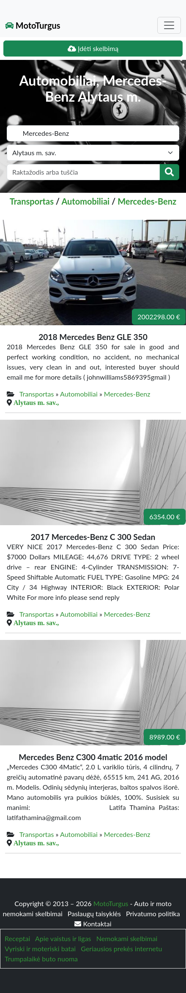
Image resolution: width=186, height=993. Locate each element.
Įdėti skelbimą (93, 48)
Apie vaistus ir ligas (63, 938)
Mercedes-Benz (147, 201)
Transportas (32, 201)
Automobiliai (85, 201)
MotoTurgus (32, 25)
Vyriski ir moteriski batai (40, 948)
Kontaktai (92, 924)
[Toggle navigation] (169, 25)
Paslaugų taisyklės (95, 913)
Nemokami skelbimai (126, 938)
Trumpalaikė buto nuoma (41, 959)
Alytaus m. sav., (36, 402)
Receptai (17, 938)
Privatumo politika (153, 913)
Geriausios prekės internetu (121, 948)
